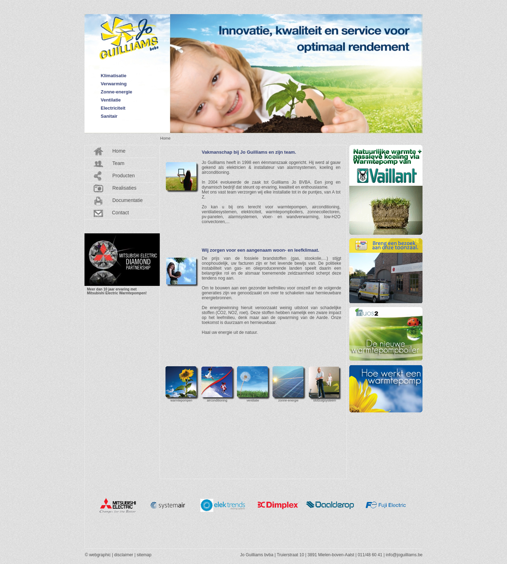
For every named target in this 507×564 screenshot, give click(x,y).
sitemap (144, 554)
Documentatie (127, 200)
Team (118, 163)
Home (118, 151)
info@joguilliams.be (404, 554)
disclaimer (123, 554)
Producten (123, 175)
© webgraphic (98, 554)
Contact (120, 212)
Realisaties (124, 188)
